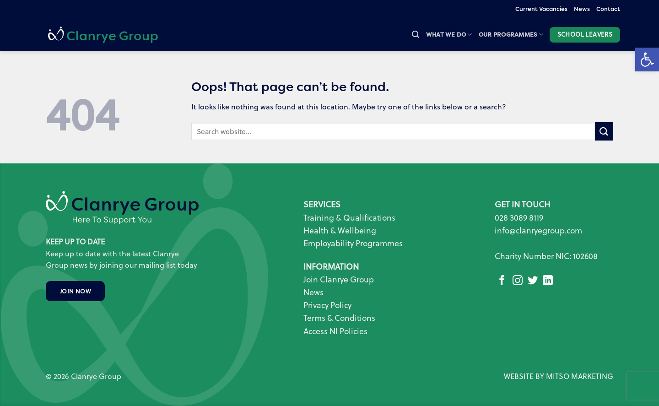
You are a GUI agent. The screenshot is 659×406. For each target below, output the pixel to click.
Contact (608, 9)
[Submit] (604, 131)
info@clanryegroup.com (538, 230)
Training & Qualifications (349, 217)
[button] (415, 34)
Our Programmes (511, 34)
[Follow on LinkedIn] (548, 281)
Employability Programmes (353, 243)
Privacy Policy (327, 305)
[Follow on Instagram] (518, 281)
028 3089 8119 (519, 217)
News (582, 9)
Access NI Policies (336, 331)
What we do (449, 34)
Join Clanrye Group (338, 279)
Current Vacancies (541, 9)
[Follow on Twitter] (533, 281)
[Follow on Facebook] (502, 281)
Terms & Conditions (339, 318)
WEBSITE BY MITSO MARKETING (558, 376)
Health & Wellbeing (339, 230)
